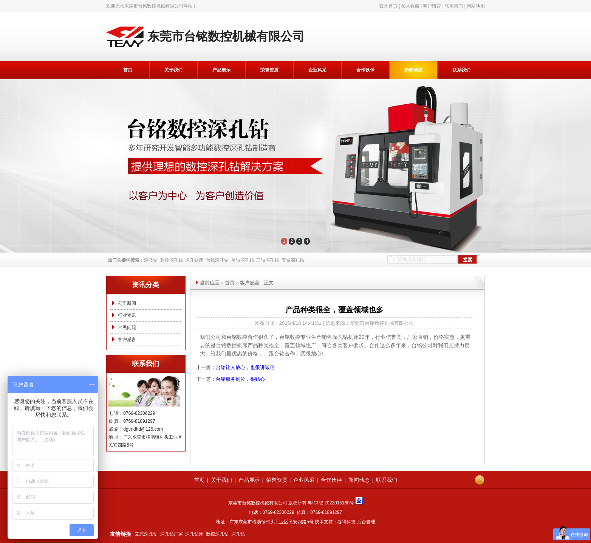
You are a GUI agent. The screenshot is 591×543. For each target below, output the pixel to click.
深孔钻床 (194, 260)
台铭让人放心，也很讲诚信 (245, 367)
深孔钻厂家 (171, 534)
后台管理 (366, 521)
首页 (127, 70)
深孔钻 (151, 260)
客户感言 (127, 339)
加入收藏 (410, 6)
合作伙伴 (365, 70)
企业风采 (317, 70)
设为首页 (388, 6)
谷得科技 (346, 521)
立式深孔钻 (146, 534)
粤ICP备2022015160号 (331, 503)
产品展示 (221, 70)
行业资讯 (127, 315)
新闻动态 (413, 70)
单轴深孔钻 (242, 260)
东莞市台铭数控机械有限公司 (153, 6)
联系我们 (454, 6)
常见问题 (127, 327)
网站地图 (476, 6)
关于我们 (173, 70)
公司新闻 (127, 303)
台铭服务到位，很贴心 (240, 379)
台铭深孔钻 (217, 260)
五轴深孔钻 (293, 260)
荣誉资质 (269, 70)
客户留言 (432, 6)
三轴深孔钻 (267, 260)
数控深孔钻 (171, 260)
